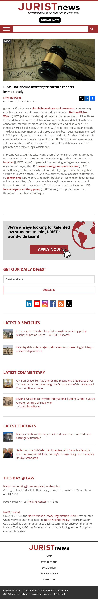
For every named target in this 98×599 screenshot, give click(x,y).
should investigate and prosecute (53, 108)
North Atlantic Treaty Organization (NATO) (53, 516)
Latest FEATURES (19, 425)
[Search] (50, 29)
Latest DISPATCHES (21, 322)
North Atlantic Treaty (56, 520)
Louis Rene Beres (29, 406)
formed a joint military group (21, 189)
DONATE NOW (50, 20)
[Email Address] (49, 279)
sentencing (14, 177)
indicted (8, 162)
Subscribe (49, 289)
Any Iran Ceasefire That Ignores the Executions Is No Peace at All (54, 380)
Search (91, 29)
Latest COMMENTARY (24, 372)
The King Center (36, 501)
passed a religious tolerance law (58, 166)
